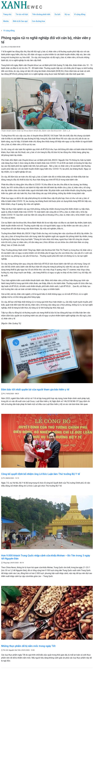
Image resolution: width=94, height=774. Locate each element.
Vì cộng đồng (79, 14)
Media (6, 21)
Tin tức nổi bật (22, 14)
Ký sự (67, 14)
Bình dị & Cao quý (20, 21)
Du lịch (57, 14)
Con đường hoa (38, 21)
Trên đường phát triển (41, 14)
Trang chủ (7, 14)
